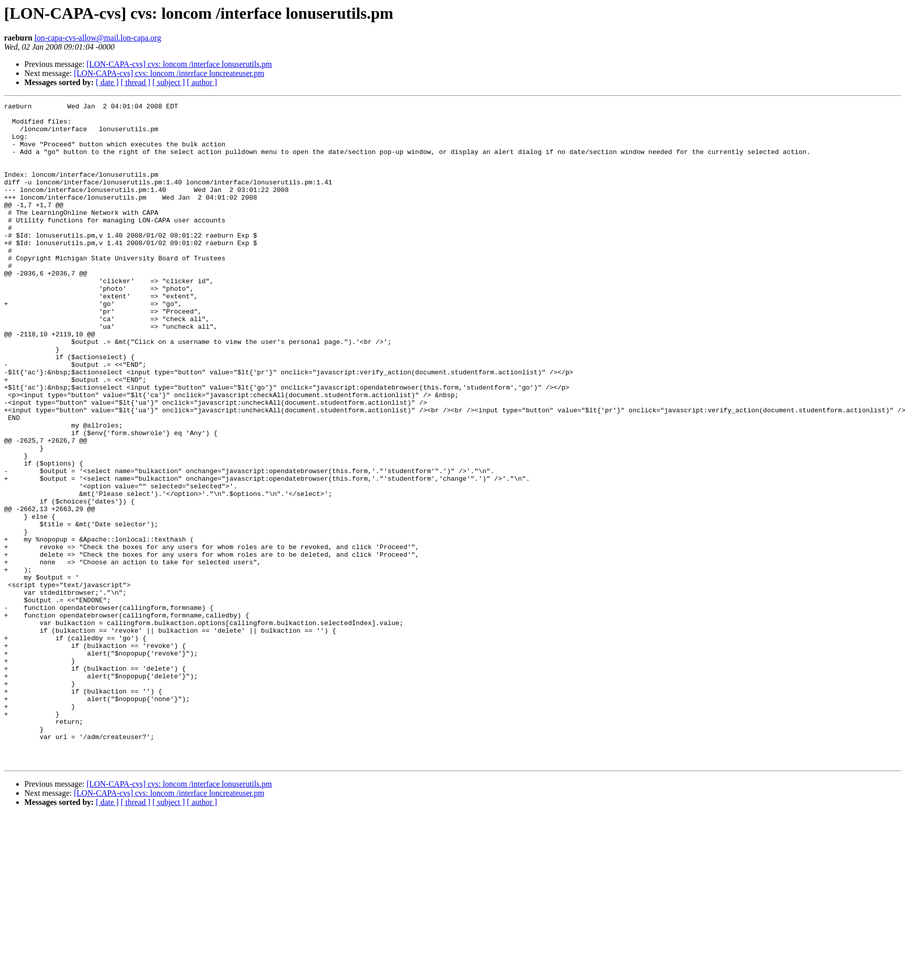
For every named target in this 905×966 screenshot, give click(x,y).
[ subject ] (169, 82)
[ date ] (107, 82)
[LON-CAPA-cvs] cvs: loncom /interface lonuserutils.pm (179, 64)
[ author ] (202, 82)
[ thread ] (135, 82)
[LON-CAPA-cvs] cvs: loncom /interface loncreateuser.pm (169, 73)
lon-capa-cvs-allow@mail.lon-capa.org (97, 37)
